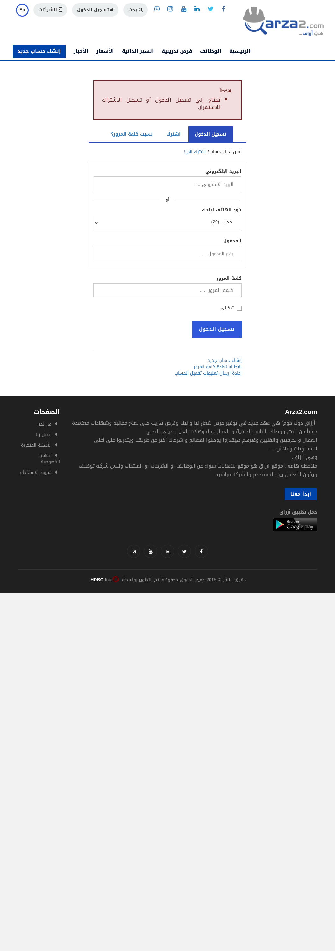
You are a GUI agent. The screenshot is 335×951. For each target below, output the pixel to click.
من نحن (44, 424)
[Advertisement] (167, 637)
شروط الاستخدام (36, 472)
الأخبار (81, 51)
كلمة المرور (229, 278)
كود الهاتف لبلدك (221, 210)
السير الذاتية (138, 51)
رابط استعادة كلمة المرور (218, 367)
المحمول (232, 241)
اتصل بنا (44, 434)
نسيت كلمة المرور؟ (132, 134)
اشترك (174, 134)
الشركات (50, 9)
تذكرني (227, 307)
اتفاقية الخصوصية (49, 458)
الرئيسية (240, 51)
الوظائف (210, 51)
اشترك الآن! (195, 152)
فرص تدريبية (177, 51)
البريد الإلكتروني (223, 171)
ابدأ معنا (300, 494)
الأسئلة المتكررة (36, 445)
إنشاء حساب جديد (39, 51)
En (22, 9)
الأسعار (105, 51)
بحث (135, 9)
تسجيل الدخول (95, 9)
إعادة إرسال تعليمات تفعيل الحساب (208, 373)
